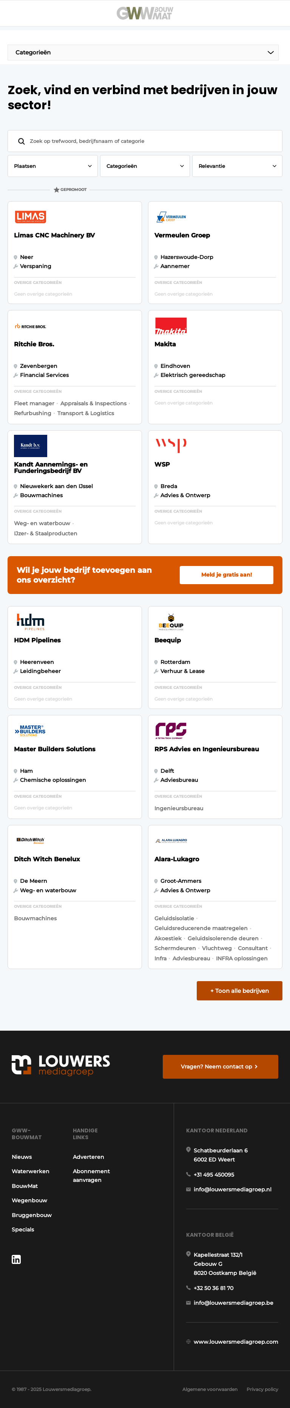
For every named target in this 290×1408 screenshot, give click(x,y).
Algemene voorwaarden (210, 1389)
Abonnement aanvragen (91, 1175)
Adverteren (88, 1157)
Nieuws (22, 1157)
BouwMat (25, 1186)
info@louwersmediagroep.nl (232, 1189)
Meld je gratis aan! (226, 574)
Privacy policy (262, 1389)
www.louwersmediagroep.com (236, 1341)
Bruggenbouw (32, 1215)
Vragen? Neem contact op (216, 1066)
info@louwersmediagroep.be (233, 1302)
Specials (23, 1229)
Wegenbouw (29, 1200)
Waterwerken (30, 1171)
